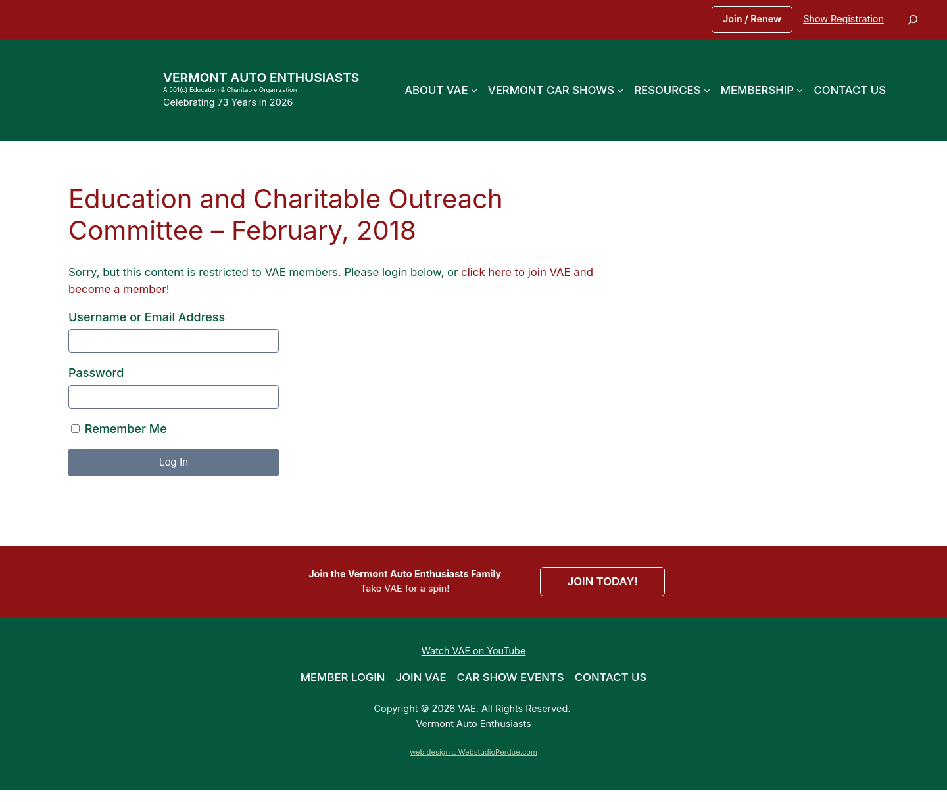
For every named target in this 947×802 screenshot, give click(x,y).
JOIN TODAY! (602, 581)
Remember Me (119, 428)
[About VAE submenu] (474, 90)
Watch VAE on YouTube (474, 650)
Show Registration (843, 18)
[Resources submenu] (707, 90)
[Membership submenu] (799, 90)
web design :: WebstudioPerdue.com (473, 752)
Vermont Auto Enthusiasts (261, 77)
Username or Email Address (146, 317)
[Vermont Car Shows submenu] (620, 90)
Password (96, 373)
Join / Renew (752, 18)
